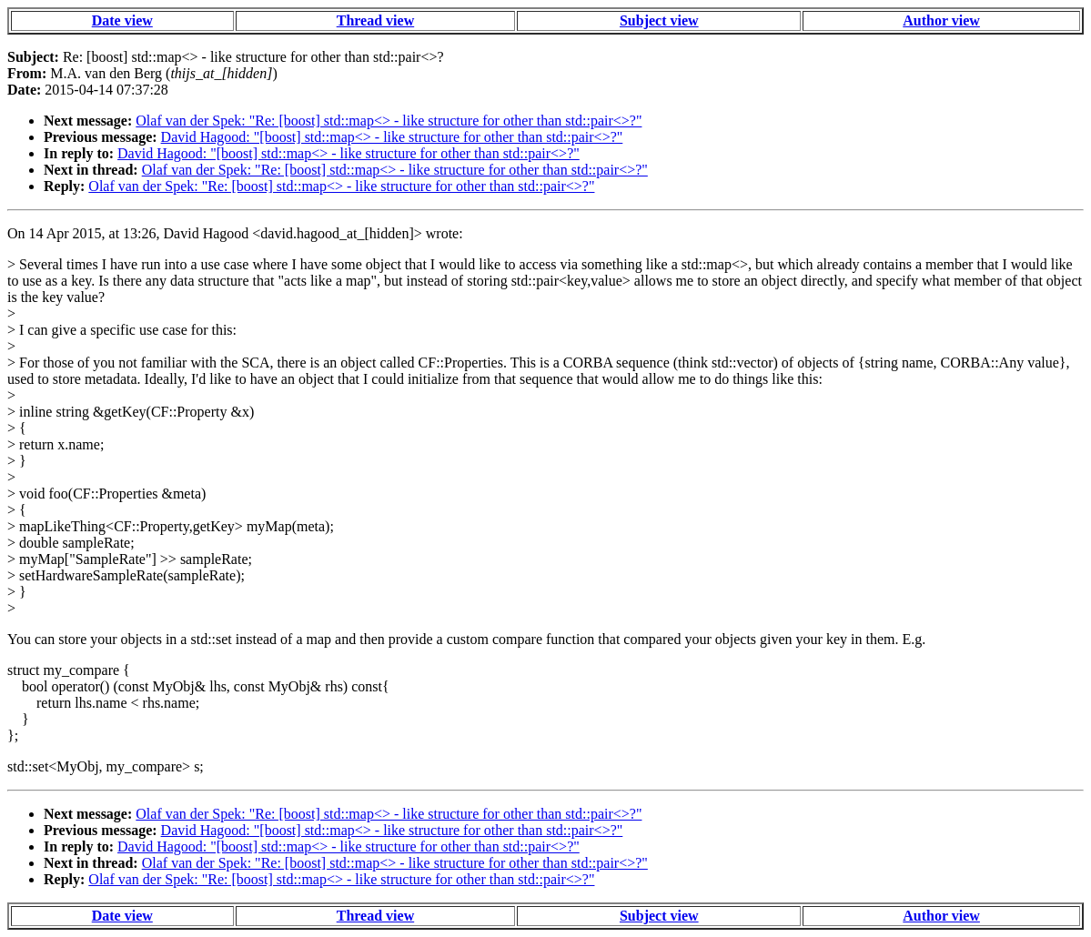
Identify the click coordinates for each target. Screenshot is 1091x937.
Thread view (375, 20)
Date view (122, 20)
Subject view (659, 20)
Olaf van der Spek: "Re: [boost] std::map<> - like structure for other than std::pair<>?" (388, 120)
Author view (941, 20)
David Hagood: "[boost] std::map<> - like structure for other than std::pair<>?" (392, 137)
